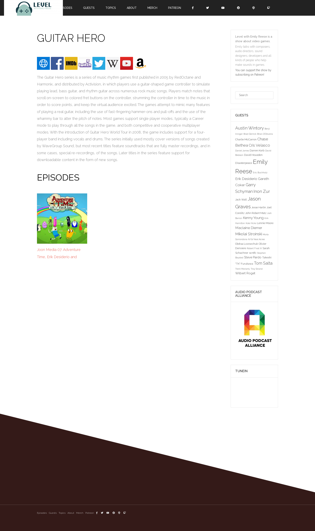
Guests (89, 7)
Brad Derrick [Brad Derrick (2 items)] (249, 134)
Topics (110, 7)
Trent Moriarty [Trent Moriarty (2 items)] (242, 269)
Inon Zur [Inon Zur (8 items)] (262, 191)
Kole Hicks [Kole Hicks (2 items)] (251, 223)
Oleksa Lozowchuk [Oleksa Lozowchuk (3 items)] (246, 243)
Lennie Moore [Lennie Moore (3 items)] (265, 223)
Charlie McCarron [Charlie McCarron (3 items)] (246, 139)
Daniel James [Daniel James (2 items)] (242, 150)
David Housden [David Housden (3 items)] (253, 154)
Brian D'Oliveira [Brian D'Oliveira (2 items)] (265, 134)
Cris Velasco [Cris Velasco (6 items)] (259, 145)
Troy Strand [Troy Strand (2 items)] (257, 269)
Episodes (65, 7)
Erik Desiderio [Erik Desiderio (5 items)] (246, 179)
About (132, 7)
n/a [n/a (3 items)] (250, 239)
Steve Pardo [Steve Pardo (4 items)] (252, 257)
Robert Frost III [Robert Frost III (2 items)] (254, 248)
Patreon (174, 7)
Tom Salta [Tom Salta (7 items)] (263, 263)
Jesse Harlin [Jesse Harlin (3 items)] (259, 207)
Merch (152, 7)
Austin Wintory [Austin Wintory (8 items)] (249, 127)
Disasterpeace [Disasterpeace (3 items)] (243, 162)
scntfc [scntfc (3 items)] (252, 252)
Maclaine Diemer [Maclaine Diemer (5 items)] (248, 228)
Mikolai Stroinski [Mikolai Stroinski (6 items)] (248, 234)
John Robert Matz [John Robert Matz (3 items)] (255, 213)
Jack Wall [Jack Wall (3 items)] (241, 199)
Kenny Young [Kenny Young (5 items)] (253, 218)
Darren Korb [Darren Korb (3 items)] (257, 150)
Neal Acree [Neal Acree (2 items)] (259, 239)
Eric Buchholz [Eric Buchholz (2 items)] (260, 172)
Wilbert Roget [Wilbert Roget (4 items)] (245, 273)
